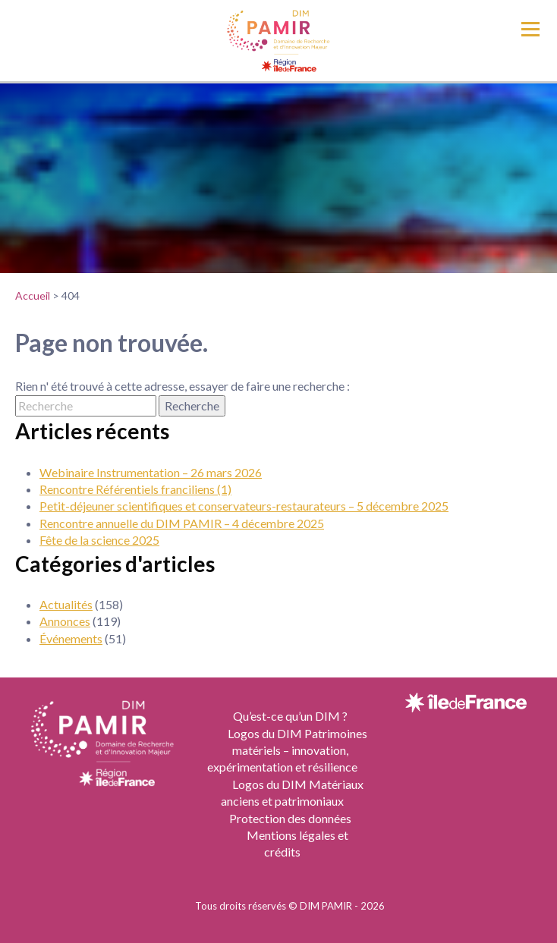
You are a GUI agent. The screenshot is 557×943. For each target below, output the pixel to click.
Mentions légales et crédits (297, 843)
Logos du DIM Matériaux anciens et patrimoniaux (292, 792)
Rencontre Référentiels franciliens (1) (135, 489)
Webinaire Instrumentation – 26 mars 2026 (150, 472)
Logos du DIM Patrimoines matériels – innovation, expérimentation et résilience (287, 750)
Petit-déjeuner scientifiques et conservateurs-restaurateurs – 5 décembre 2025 (243, 505)
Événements (70, 638)
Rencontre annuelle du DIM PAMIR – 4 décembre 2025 (181, 523)
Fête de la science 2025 (99, 540)
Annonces (64, 621)
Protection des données (290, 818)
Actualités (66, 604)
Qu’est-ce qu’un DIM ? (290, 716)
